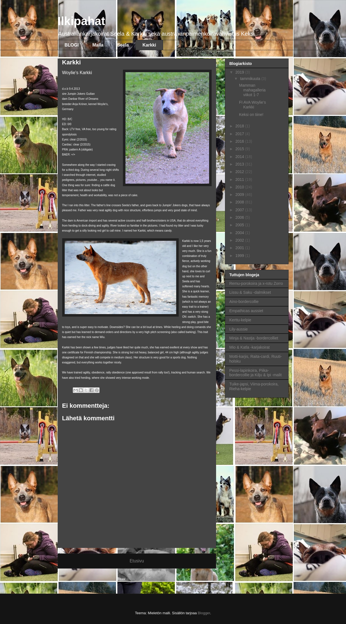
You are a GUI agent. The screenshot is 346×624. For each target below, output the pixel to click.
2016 (240, 141)
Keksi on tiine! (251, 114)
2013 (240, 164)
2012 (240, 171)
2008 (240, 202)
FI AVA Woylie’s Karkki (252, 104)
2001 (240, 248)
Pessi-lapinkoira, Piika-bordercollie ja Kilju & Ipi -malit (255, 372)
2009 (240, 194)
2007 (240, 210)
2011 (240, 179)
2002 (240, 240)
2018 (240, 126)
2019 (240, 72)
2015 (240, 149)
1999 (240, 255)
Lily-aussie (238, 329)
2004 (240, 232)
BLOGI (72, 45)
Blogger (204, 613)
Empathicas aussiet (246, 311)
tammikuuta (250, 78)
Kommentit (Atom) (141, 579)
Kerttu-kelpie (240, 320)
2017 (240, 134)
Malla (97, 45)
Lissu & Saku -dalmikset (250, 292)
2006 (240, 217)
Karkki (149, 45)
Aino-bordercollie (244, 301)
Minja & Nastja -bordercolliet (253, 338)
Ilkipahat (81, 21)
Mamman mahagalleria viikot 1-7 (252, 90)
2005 (240, 225)
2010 (240, 187)
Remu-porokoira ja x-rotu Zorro (256, 283)
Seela (123, 45)
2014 (240, 156)
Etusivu (137, 561)
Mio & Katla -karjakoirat (249, 347)
